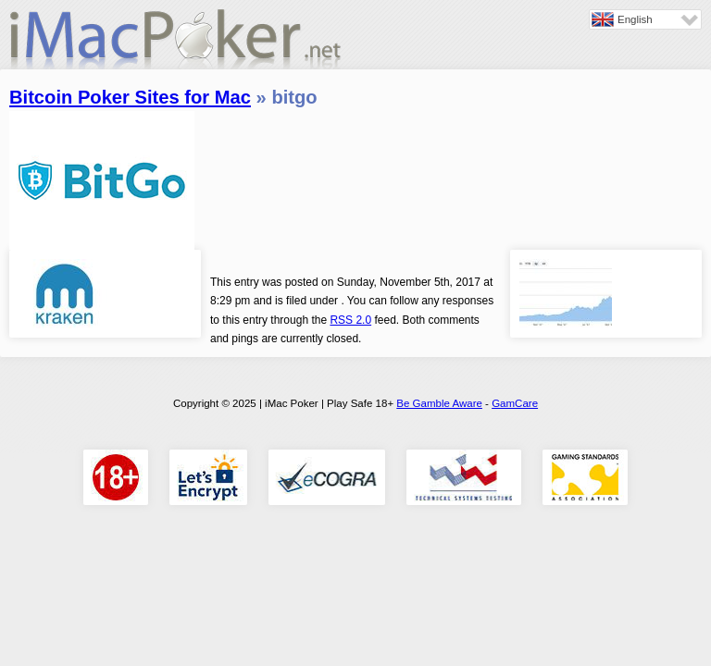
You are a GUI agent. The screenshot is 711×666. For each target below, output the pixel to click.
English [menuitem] (635, 19)
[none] (645, 19)
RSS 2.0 (350, 320)
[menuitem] (645, 19)
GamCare (515, 403)
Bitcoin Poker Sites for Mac (130, 97)
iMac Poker (176, 44)
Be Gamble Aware (439, 403)
